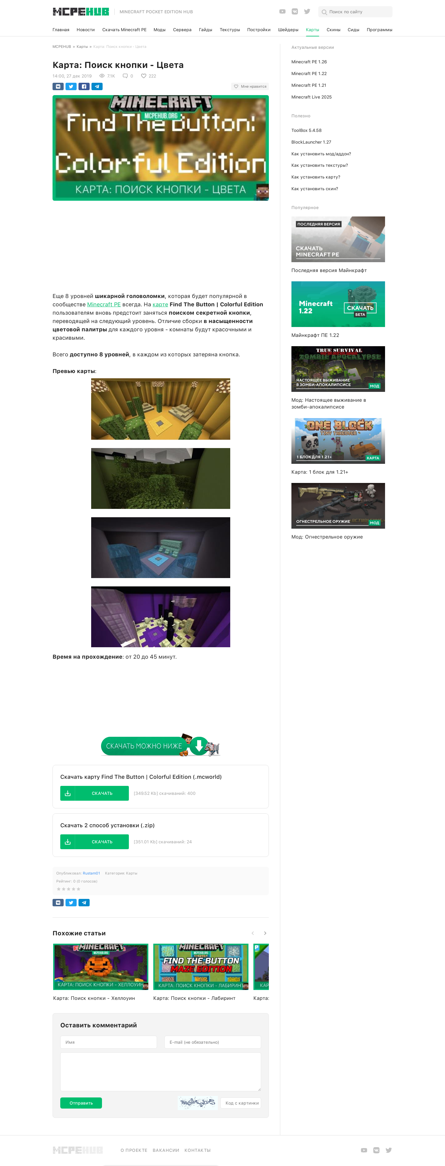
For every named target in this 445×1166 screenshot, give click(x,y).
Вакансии (166, 1150)
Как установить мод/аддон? (321, 153)
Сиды (353, 29)
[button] (94, 793)
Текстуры (230, 29)
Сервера (182, 29)
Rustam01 (91, 873)
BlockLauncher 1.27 (311, 142)
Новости (86, 29)
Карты (312, 29)
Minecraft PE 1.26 (309, 61)
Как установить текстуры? (319, 165)
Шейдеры (288, 29)
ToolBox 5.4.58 (306, 130)
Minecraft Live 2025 (311, 96)
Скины (334, 29)
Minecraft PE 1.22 (309, 73)
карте (160, 304)
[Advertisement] (161, 245)
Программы (379, 29)
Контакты (197, 1150)
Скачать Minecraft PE (124, 29)
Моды (160, 29)
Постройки (259, 29)
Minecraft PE (104, 304)
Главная (61, 29)
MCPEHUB (62, 46)
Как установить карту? (315, 176)
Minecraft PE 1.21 (308, 85)
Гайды (205, 29)
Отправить (81, 1103)
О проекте (134, 1150)
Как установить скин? (314, 188)
